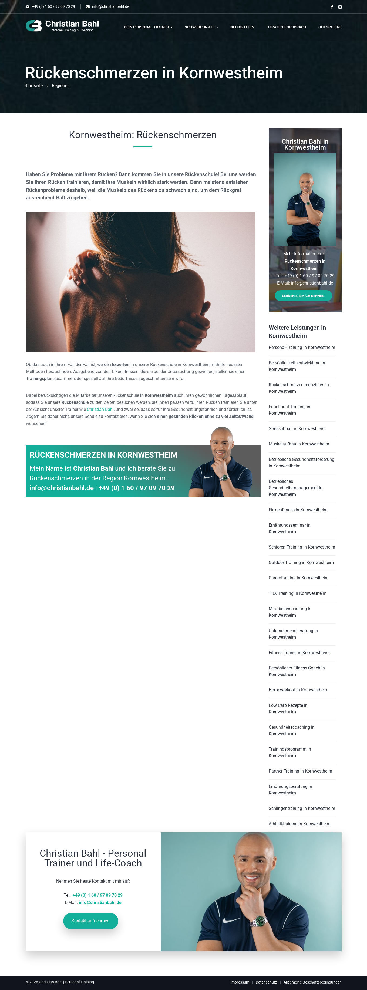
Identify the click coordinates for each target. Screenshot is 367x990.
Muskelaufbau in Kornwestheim (299, 444)
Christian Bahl (100, 409)
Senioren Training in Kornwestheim (302, 547)
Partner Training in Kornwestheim (300, 771)
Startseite (34, 85)
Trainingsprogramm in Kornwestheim (290, 752)
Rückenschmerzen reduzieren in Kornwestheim (299, 388)
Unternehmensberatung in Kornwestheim (293, 634)
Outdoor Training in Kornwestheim (301, 562)
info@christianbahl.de (110, 6)
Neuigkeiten (242, 27)
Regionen (61, 85)
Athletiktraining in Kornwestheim (300, 823)
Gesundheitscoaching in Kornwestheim (292, 730)
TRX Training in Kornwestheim (297, 593)
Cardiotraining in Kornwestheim (299, 577)
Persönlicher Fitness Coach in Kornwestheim (297, 671)
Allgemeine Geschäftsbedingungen (313, 982)
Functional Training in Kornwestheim (289, 410)
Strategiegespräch (286, 27)
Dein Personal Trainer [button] (148, 27)
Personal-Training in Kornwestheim (302, 347)
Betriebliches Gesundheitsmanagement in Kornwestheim (295, 488)
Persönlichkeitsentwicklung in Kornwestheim (297, 366)
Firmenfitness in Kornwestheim (298, 509)
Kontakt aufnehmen (90, 920)
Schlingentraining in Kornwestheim (302, 808)
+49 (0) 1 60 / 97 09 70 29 (53, 6)
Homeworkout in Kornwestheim (298, 689)
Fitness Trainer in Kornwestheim (299, 652)
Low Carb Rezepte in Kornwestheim (288, 708)
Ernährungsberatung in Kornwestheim (290, 790)
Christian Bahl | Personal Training (66, 982)
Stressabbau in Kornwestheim (297, 428)
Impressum (239, 982)
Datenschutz (266, 982)
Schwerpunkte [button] (201, 27)
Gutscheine (330, 27)
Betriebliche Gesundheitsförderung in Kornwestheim (301, 462)
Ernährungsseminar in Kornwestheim (290, 528)
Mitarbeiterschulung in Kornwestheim (290, 612)
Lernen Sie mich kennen (303, 296)
